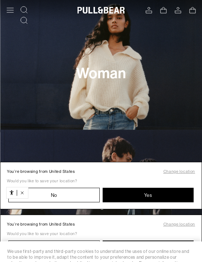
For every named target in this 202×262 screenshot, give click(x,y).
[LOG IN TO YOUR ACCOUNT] (149, 10)
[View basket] (163, 10)
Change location (179, 172)
